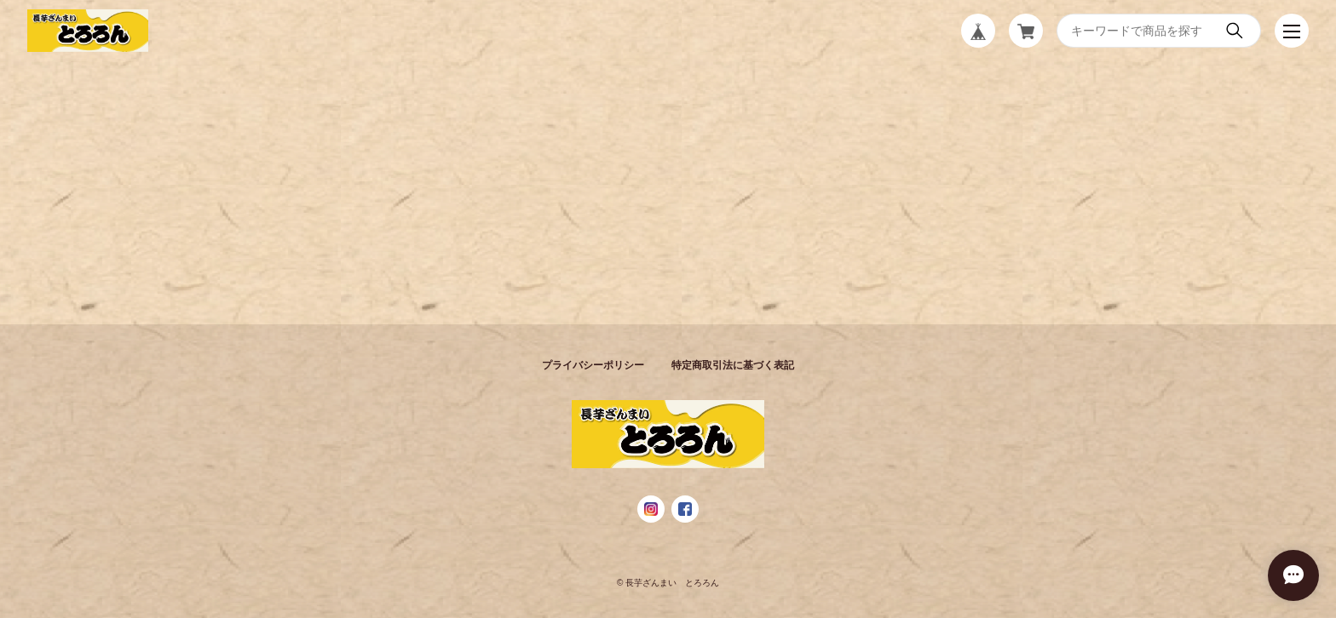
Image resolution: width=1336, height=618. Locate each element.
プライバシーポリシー (593, 365)
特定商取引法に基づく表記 (732, 365)
